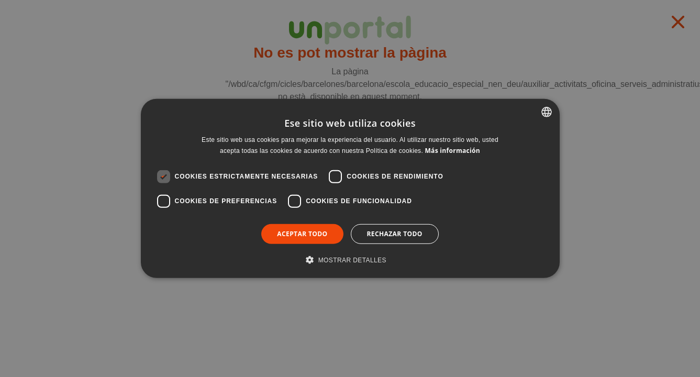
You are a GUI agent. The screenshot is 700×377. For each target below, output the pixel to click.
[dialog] (350, 188)
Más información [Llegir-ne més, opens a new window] (452, 150)
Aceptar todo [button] (302, 233)
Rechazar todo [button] (395, 233)
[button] (350, 259)
